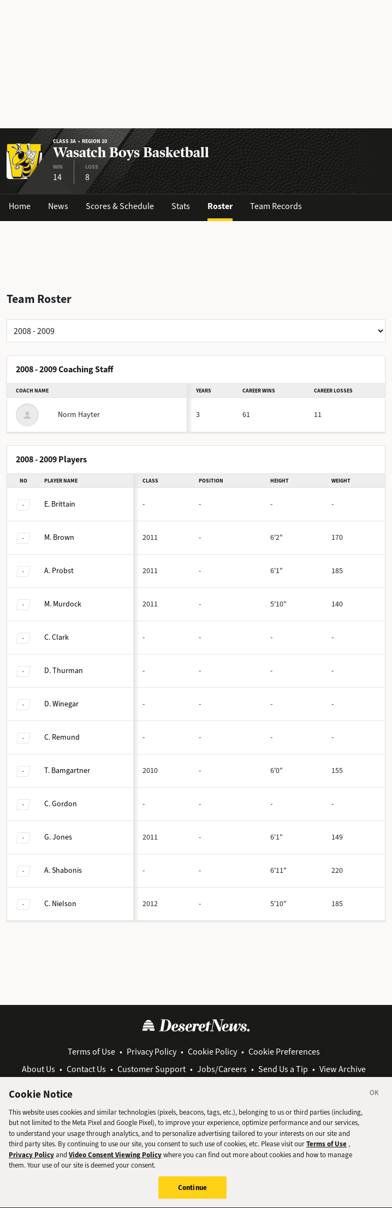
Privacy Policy (151, 1051)
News (58, 206)
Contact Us (86, 1069)
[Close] (375, 1103)
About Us (38, 1069)
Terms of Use (91, 1051)
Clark (56, 637)
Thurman (63, 670)
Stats (180, 206)
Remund (62, 737)
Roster (220, 206)
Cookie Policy (212, 1051)
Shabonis (63, 870)
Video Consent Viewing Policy (115, 1163)
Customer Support (151, 1069)
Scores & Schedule (120, 206)
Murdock (62, 604)
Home (20, 206)
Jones (58, 837)
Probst (59, 571)
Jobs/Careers (222, 1069)
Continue (192, 1196)
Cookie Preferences (284, 1051)
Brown (59, 537)
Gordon (60, 804)
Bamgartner (67, 770)
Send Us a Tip (283, 1069)
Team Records (276, 206)
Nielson (60, 903)
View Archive (342, 1069)
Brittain (59, 504)
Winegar (61, 704)
